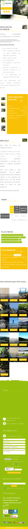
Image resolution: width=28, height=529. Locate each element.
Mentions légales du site (10, 500)
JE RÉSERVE (17, 255)
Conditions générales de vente (12, 502)
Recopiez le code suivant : (14, 466)
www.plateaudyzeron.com (12, 527)
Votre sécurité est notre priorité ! (10, 237)
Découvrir (4, 300)
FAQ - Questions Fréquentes (11, 498)
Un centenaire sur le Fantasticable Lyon (12, 235)
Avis (6, 505)
